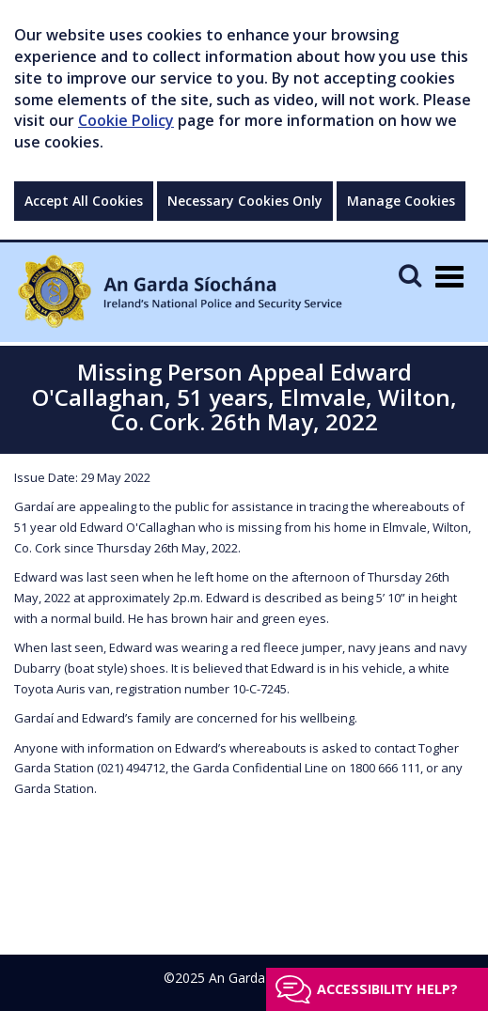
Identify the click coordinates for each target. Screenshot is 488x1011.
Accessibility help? (387, 989)
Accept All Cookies (83, 201)
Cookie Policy (126, 120)
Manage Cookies (401, 201)
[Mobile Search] (410, 275)
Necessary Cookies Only (245, 201)
